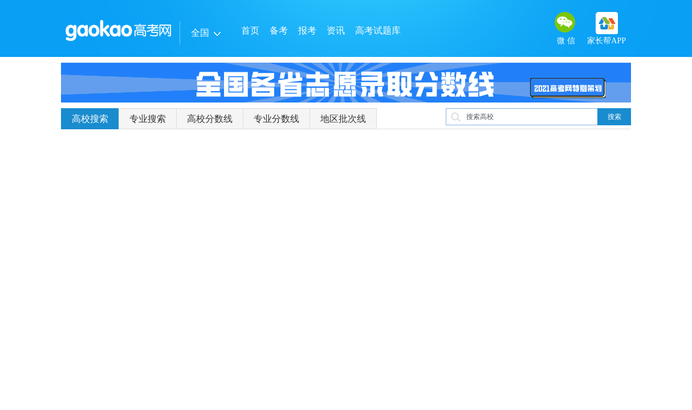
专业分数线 (276, 119)
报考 (307, 30)
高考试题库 (378, 30)
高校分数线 (210, 119)
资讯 (336, 30)
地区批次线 (343, 119)
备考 (279, 30)
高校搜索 (90, 119)
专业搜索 (147, 119)
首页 (250, 30)
